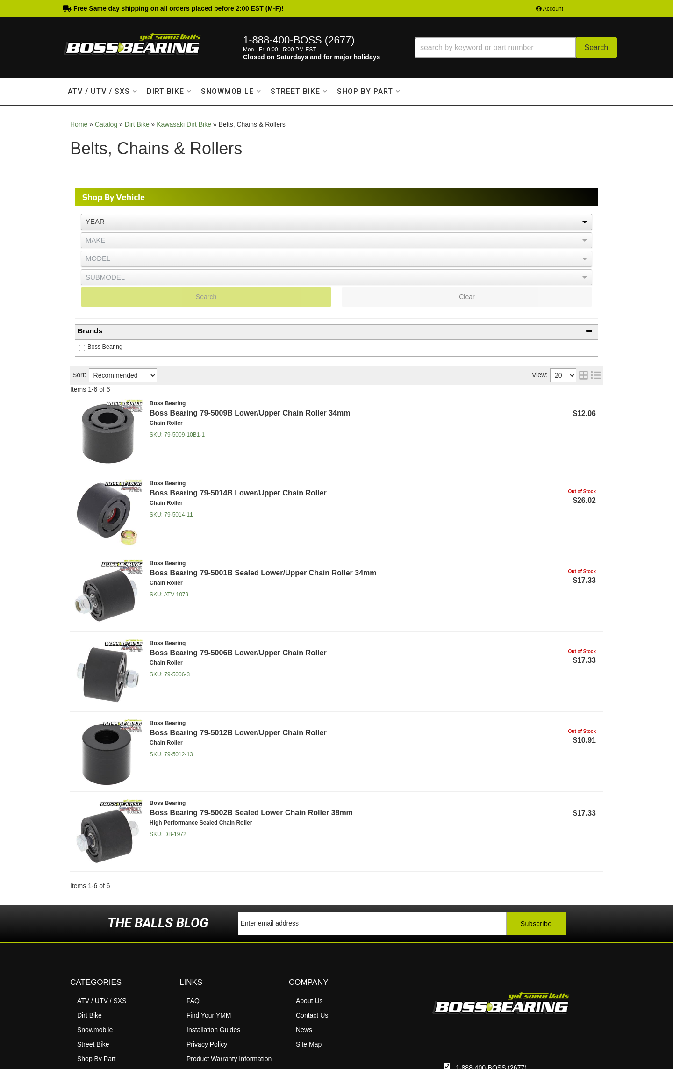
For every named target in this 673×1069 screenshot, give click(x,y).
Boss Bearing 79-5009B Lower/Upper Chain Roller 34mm (250, 413)
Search (206, 297)
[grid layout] (583, 375)
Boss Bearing (104, 347)
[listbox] (336, 222)
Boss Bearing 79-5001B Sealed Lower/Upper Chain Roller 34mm (263, 573)
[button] (516, 47)
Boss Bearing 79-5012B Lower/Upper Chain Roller (238, 733)
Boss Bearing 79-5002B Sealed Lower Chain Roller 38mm (251, 813)
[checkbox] (82, 348)
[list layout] (596, 375)
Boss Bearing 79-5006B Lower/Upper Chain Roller (238, 653)
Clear (466, 297)
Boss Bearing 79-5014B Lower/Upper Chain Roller (238, 493)
